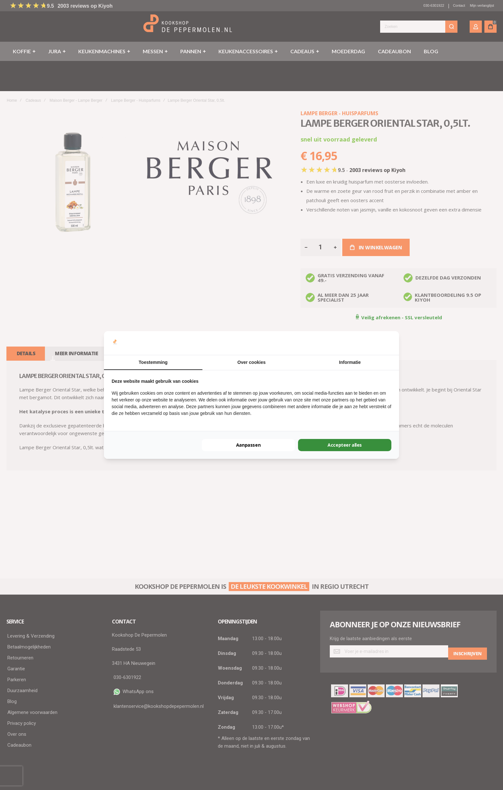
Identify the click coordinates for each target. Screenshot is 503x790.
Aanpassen (248, 445)
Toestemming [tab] (153, 362)
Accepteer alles (345, 445)
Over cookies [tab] (251, 362)
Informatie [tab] (350, 362)
